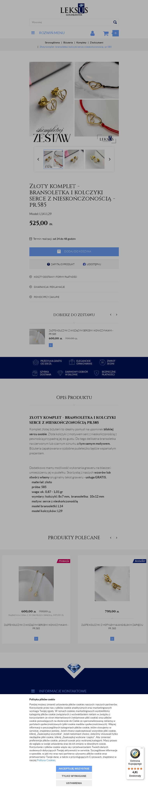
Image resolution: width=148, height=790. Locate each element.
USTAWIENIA (74, 783)
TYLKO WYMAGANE (74, 776)
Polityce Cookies (46, 760)
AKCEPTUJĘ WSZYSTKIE (74, 768)
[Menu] (141, 749)
